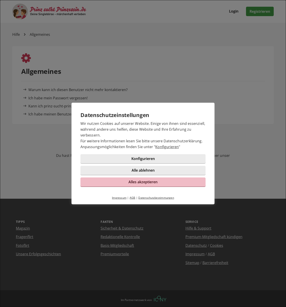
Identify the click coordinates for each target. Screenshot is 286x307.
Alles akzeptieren (143, 181)
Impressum (119, 198)
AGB (132, 198)
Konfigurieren (167, 146)
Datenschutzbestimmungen (156, 198)
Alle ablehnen (143, 170)
